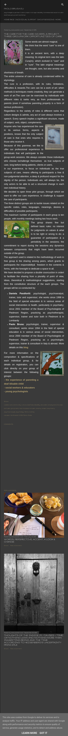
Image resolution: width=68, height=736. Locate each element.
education (44, 405)
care (10, 405)
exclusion (7, 408)
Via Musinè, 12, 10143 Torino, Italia (21, 415)
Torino (26, 412)
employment (52, 405)
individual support (25, 19)
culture (24, 405)
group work (15, 408)
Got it (43, 732)
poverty (38, 408)
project (44, 408)
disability (37, 405)
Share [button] (6, 401)
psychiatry (51, 408)
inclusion (32, 408)
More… (58, 19)
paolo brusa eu (14, 9)
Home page (9, 19)
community (17, 405)
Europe (59, 405)
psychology (20, 412)
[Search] (62, 4)
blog (25, 347)
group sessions (45, 19)
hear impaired (24, 408)
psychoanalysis (9, 412)
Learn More (29, 732)
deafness (30, 405)
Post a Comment (16, 545)
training (31, 412)
